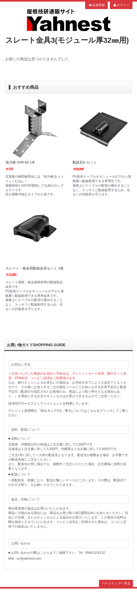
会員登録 (96, 5)
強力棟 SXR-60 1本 (20, 162)
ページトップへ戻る (116, 583)
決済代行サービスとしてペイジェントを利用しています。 (49, 403)
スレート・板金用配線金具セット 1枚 (34, 268)
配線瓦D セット (85, 162)
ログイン (121, 5)
